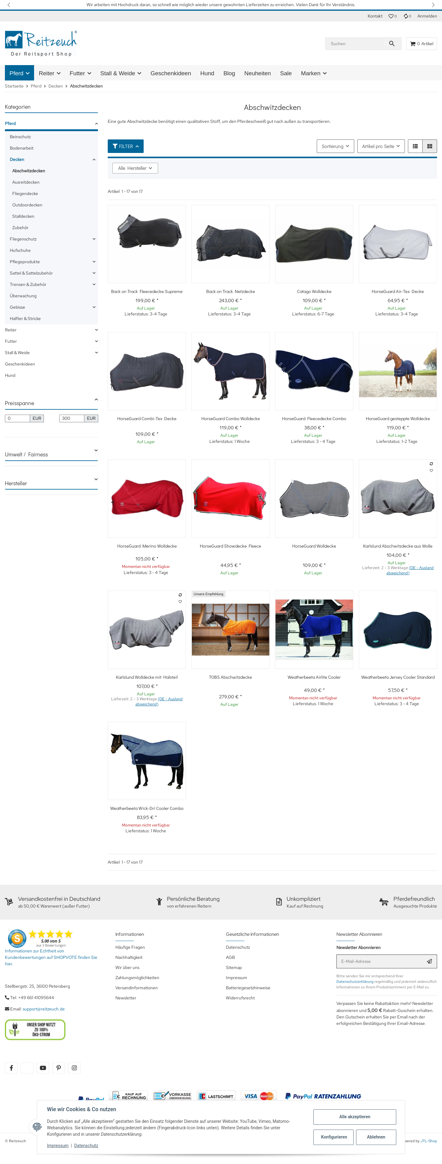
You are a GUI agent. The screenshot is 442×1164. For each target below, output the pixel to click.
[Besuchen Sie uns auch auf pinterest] (58, 1068)
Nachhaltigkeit (128, 957)
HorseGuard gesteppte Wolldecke (398, 418)
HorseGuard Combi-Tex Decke (146, 418)
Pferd (10, 123)
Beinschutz (20, 136)
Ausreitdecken (26, 182)
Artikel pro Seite (378, 146)
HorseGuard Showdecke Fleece (230, 546)
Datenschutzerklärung (355, 981)
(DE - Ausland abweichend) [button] (410, 570)
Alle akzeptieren (354, 1116)
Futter (11, 341)
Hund (10, 375)
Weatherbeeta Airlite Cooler (314, 677)
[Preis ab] (17, 419)
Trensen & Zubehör (28, 284)
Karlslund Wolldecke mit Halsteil (147, 677)
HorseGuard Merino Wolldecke (147, 546)
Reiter (11, 330)
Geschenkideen (20, 364)
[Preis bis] (71, 419)
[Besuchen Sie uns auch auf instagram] (74, 1068)
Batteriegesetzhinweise (248, 987)
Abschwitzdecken (28, 171)
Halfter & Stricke (25, 318)
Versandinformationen (136, 987)
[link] (51, 124)
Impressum (57, 1145)
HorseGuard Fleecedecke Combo (314, 418)
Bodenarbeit (21, 148)
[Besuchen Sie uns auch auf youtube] (43, 1068)
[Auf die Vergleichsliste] (431, 464)
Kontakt (375, 16)
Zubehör (20, 227)
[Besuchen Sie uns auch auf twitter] (27, 1068)
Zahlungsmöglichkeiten (137, 977)
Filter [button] (123, 146)
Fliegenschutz (23, 239)
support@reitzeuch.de (44, 1009)
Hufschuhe (20, 250)
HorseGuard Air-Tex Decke (398, 291)
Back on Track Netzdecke (230, 291)
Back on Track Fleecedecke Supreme (147, 291)
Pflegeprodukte (25, 261)
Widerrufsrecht (240, 998)
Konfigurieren (334, 1137)
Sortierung (332, 146)
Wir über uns (127, 967)
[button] (9, 5)
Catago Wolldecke (314, 291)
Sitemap (234, 967)
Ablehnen (376, 1137)
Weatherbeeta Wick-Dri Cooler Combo (147, 808)
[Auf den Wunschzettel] (431, 470)
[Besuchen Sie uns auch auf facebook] (11, 1068)
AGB (230, 957)
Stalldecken (23, 216)
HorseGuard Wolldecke (314, 546)
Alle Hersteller (132, 168)
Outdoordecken (27, 205)
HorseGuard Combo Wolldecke (230, 418)
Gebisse (17, 307)
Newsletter (125, 998)
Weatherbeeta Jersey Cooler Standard (398, 677)
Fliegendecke (25, 193)
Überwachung (23, 296)
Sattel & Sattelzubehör (31, 273)
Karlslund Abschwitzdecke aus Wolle (397, 546)
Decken (17, 159)
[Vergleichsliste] (407, 16)
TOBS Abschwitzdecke (230, 677)
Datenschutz (86, 1145)
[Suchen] (354, 43)
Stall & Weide (17, 352)
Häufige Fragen (130, 947)
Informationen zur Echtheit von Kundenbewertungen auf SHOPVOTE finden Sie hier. (51, 957)
